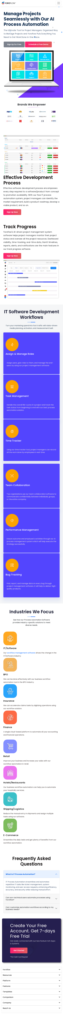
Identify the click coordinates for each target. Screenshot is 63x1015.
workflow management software (21, 653)
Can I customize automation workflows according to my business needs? (30, 908)
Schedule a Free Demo (38, 44)
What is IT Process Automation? (20, 874)
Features (31, 986)
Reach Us (31, 1008)
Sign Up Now (12, 212)
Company (31, 1002)
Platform (31, 980)
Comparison (31, 997)
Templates (31, 991)
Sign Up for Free (14, 44)
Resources (31, 975)
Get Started (19, 950)
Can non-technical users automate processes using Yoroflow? (28, 898)
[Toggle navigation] (59, 3)
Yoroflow (31, 969)
